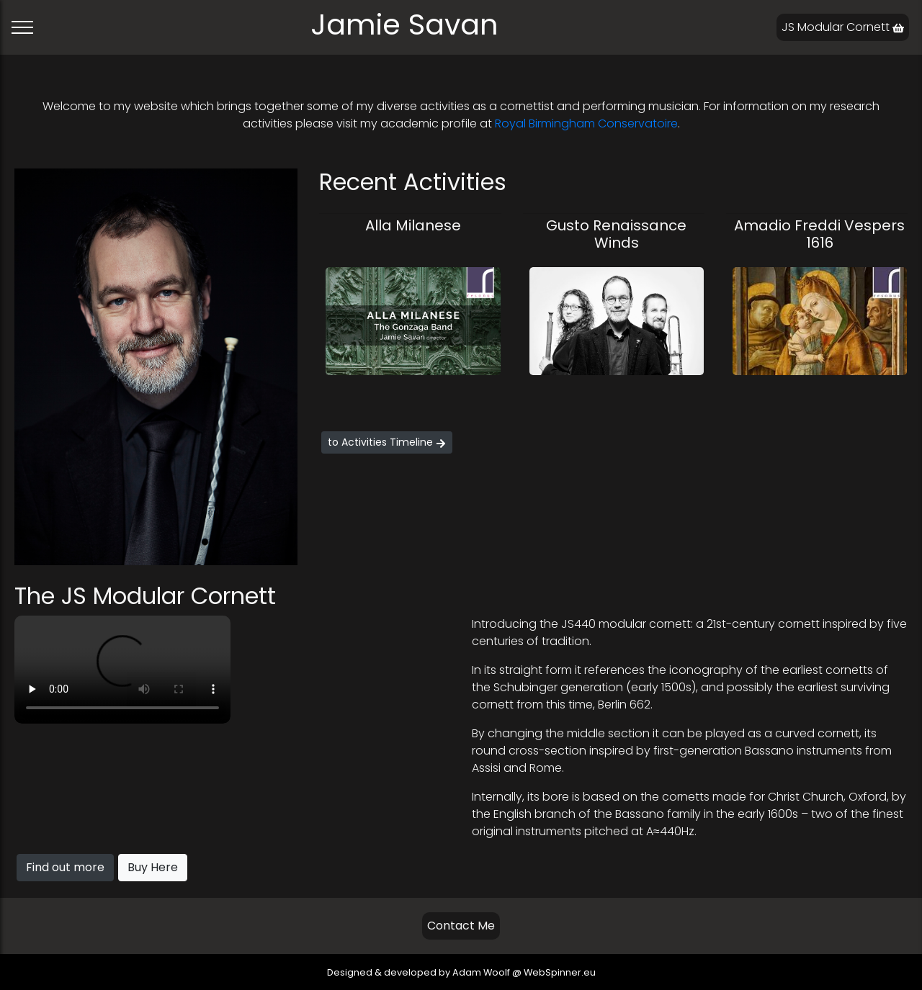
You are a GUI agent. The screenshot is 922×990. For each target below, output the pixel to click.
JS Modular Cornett (843, 27)
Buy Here (152, 867)
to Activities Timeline (387, 442)
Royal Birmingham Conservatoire (586, 123)
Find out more (65, 867)
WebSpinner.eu (560, 972)
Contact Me (461, 925)
